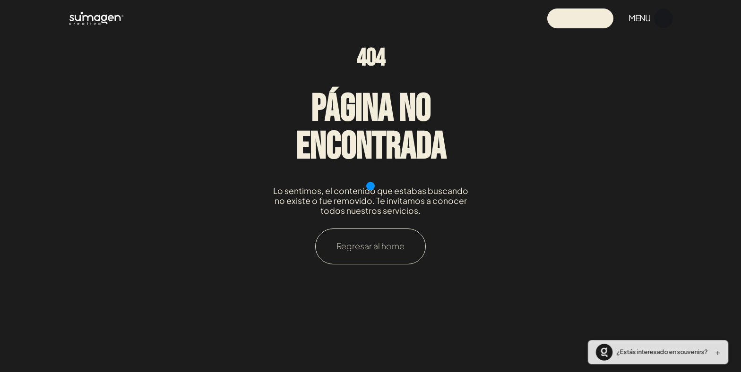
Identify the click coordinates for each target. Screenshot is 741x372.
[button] (656, 352)
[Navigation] (96, 18)
